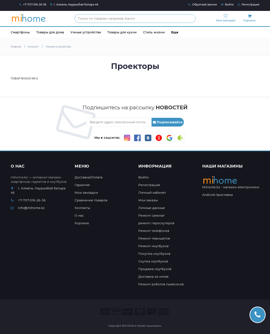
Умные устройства (85, 32)
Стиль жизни (154, 32)
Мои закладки (86, 193)
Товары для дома (50, 32)
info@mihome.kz (28, 208)
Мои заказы (148, 200)
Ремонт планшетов (154, 238)
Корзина (82, 223)
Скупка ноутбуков (153, 261)
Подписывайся (168, 122)
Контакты (82, 208)
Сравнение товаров (91, 200)
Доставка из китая (153, 277)
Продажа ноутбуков (154, 269)
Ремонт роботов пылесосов (161, 284)
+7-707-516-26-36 (34, 4)
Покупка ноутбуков (154, 254)
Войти (227, 4)
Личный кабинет (152, 193)
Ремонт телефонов (153, 231)
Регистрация (248, 4)
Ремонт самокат (151, 216)
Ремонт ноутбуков (153, 246)
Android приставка (217, 195)
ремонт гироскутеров (156, 223)
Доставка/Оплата (89, 177)
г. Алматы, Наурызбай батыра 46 (74, 4)
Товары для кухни (122, 32)
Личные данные (151, 208)
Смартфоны (20, 32)
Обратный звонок (202, 4)
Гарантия (82, 185)
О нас (79, 216)
